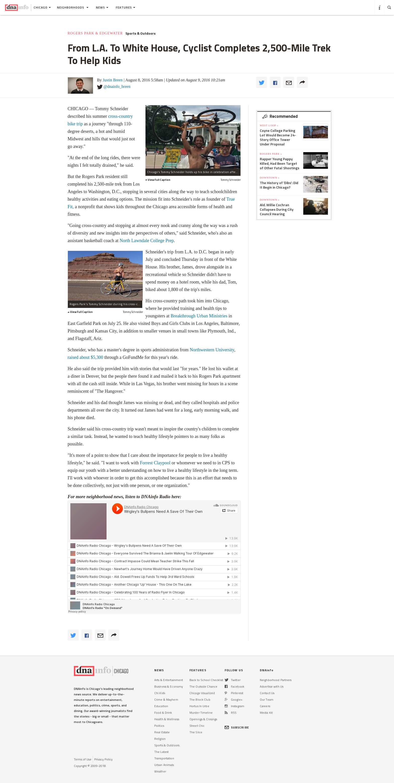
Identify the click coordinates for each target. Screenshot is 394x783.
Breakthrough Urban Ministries (199, 315)
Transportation (164, 758)
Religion (160, 738)
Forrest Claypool (155, 462)
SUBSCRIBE (237, 727)
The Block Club (199, 699)
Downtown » (269, 177)
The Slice (195, 732)
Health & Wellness (166, 719)
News (102, 7)
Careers (265, 706)
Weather (160, 771)
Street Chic (197, 725)
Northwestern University (212, 349)
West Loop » (269, 125)
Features (125, 7)
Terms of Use (82, 759)
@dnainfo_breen (117, 86)
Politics (159, 725)
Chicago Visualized (202, 693)
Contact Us (267, 693)
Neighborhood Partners (276, 680)
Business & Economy (168, 686)
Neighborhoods (72, 7)
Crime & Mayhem (166, 699)
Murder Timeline (201, 712)
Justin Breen (113, 80)
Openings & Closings (203, 719)
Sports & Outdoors (140, 33)
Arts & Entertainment (168, 680)
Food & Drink (163, 712)
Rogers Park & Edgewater (95, 33)
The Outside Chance (203, 686)
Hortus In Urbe (199, 706)
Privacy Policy (103, 759)
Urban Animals (164, 764)
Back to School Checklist (206, 680)
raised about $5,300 (86, 357)
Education (161, 706)
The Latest (161, 751)
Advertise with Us (271, 686)
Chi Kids (159, 693)
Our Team (266, 699)
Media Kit (266, 712)
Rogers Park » (271, 153)
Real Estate (162, 732)
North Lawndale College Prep (147, 240)
